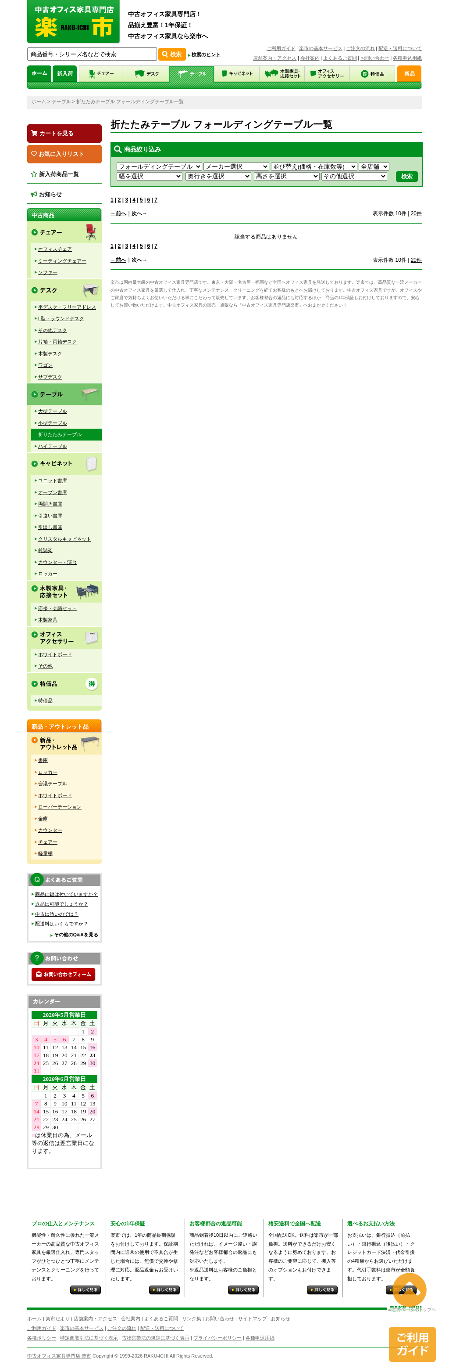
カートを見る (52, 133)
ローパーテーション (60, 806)
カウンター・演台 (57, 562)
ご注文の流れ (360, 48)
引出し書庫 (50, 527)
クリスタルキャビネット (64, 539)
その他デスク (52, 330)
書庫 (43, 760)
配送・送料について (400, 48)
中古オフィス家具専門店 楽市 (59, 1355)
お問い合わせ (374, 58)
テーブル (61, 101)
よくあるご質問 (340, 58)
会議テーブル (52, 783)
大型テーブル (52, 411)
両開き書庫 (50, 503)
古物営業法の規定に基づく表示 (155, 1337)
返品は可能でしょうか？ (61, 904)
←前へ (118, 213)
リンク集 (191, 1318)
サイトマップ (252, 1318)
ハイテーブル (52, 446)
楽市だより (58, 1318)
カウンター (50, 830)
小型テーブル (52, 423)
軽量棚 (45, 853)
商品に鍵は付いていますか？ (66, 894)
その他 (45, 665)
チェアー (47, 842)
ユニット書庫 (52, 480)
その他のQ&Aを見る (76, 934)
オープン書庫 (52, 492)
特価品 (45, 700)
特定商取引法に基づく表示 (89, 1337)
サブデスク (50, 376)
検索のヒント (206, 54)
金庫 (43, 818)
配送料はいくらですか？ (61, 923)
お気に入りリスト (57, 154)
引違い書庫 (50, 515)
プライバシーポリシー (217, 1337)
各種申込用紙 (407, 58)
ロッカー (47, 573)
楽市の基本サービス (320, 48)
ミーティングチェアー (62, 261)
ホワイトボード (55, 654)
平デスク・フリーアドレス (67, 307)
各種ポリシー (41, 1337)
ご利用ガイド (281, 48)
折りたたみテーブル (60, 434)
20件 (416, 213)
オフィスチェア (55, 249)
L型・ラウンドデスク (61, 318)
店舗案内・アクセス (274, 58)
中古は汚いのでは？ (56, 914)
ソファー (47, 272)
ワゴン (45, 365)
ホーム (39, 101)
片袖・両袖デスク (57, 341)
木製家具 (47, 619)
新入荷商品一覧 (55, 174)
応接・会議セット (57, 608)
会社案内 (310, 58)
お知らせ (46, 194)
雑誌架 (45, 550)
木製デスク (50, 353)
